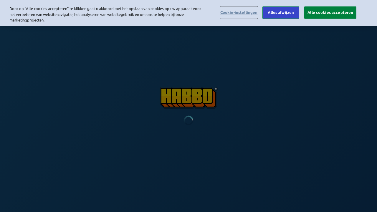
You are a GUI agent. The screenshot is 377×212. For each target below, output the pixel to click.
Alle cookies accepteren (330, 11)
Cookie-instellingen (238, 11)
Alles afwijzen (281, 11)
